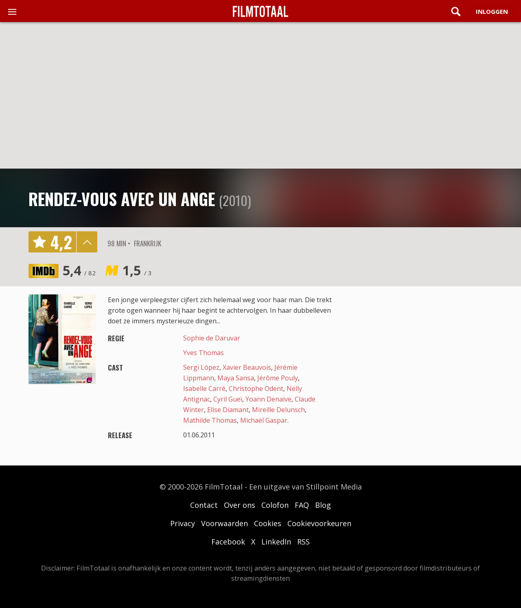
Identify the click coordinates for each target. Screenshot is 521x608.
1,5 (137, 270)
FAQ (302, 505)
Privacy (182, 523)
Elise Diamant (228, 409)
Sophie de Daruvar (211, 338)
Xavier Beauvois (247, 367)
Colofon (275, 505)
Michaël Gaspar (263, 420)
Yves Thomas (203, 352)
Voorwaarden (224, 523)
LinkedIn (276, 542)
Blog (323, 505)
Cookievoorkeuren (319, 523)
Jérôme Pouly (277, 377)
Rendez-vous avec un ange (121, 199)
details (86, 241)
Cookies (267, 523)
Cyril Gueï (227, 399)
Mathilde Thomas (210, 420)
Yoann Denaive (268, 399)
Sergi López (201, 367)
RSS (303, 542)
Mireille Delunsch (278, 409)
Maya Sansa (235, 377)
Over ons (239, 505)
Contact (204, 505)
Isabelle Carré (204, 388)
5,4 (79, 270)
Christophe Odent (256, 388)
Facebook (228, 542)
